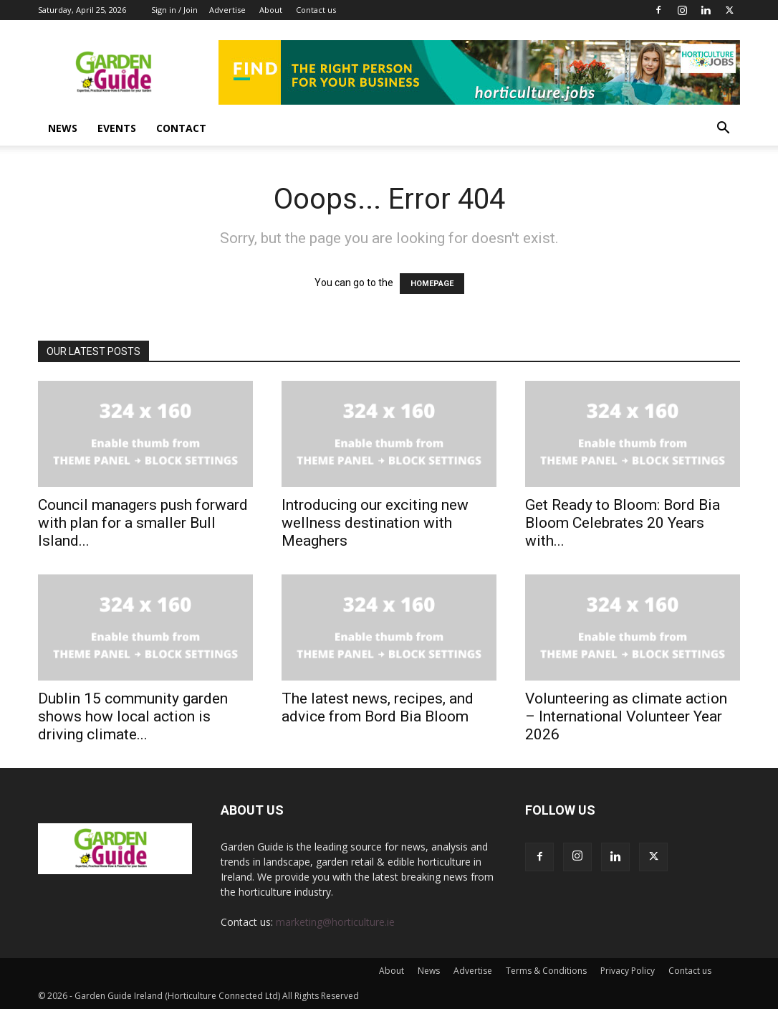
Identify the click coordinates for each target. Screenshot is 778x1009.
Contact (181, 128)
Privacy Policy (627, 971)
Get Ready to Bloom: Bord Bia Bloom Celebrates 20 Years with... (622, 522)
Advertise (227, 9)
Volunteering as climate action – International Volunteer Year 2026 (626, 716)
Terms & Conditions (546, 971)
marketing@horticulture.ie (335, 922)
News (62, 128)
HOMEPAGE (431, 283)
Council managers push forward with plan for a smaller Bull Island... (143, 522)
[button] (723, 129)
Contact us (316, 9)
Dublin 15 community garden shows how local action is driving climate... (133, 716)
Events (116, 128)
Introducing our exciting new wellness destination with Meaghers (375, 522)
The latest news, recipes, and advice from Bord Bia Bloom (378, 707)
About (270, 9)
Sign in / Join (174, 9)
